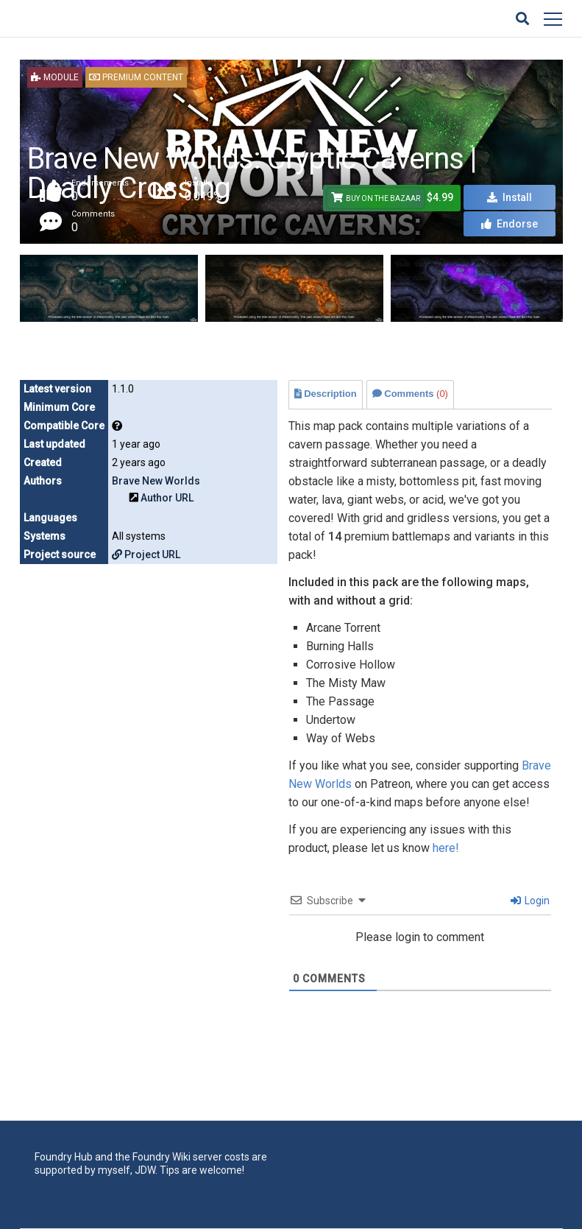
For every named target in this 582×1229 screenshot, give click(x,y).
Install (509, 197)
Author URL (167, 498)
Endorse (509, 224)
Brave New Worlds (156, 481)
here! (446, 848)
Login (530, 900)
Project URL (146, 554)
